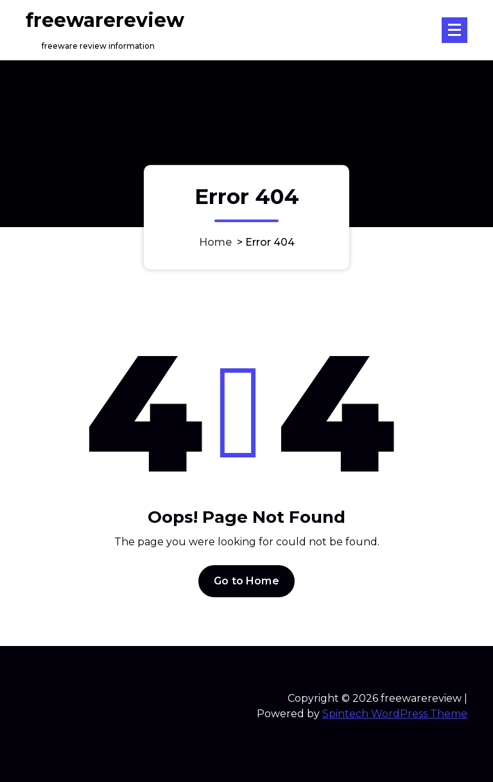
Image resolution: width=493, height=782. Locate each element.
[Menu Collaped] (454, 30)
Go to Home (246, 581)
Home (215, 243)
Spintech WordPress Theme (394, 714)
